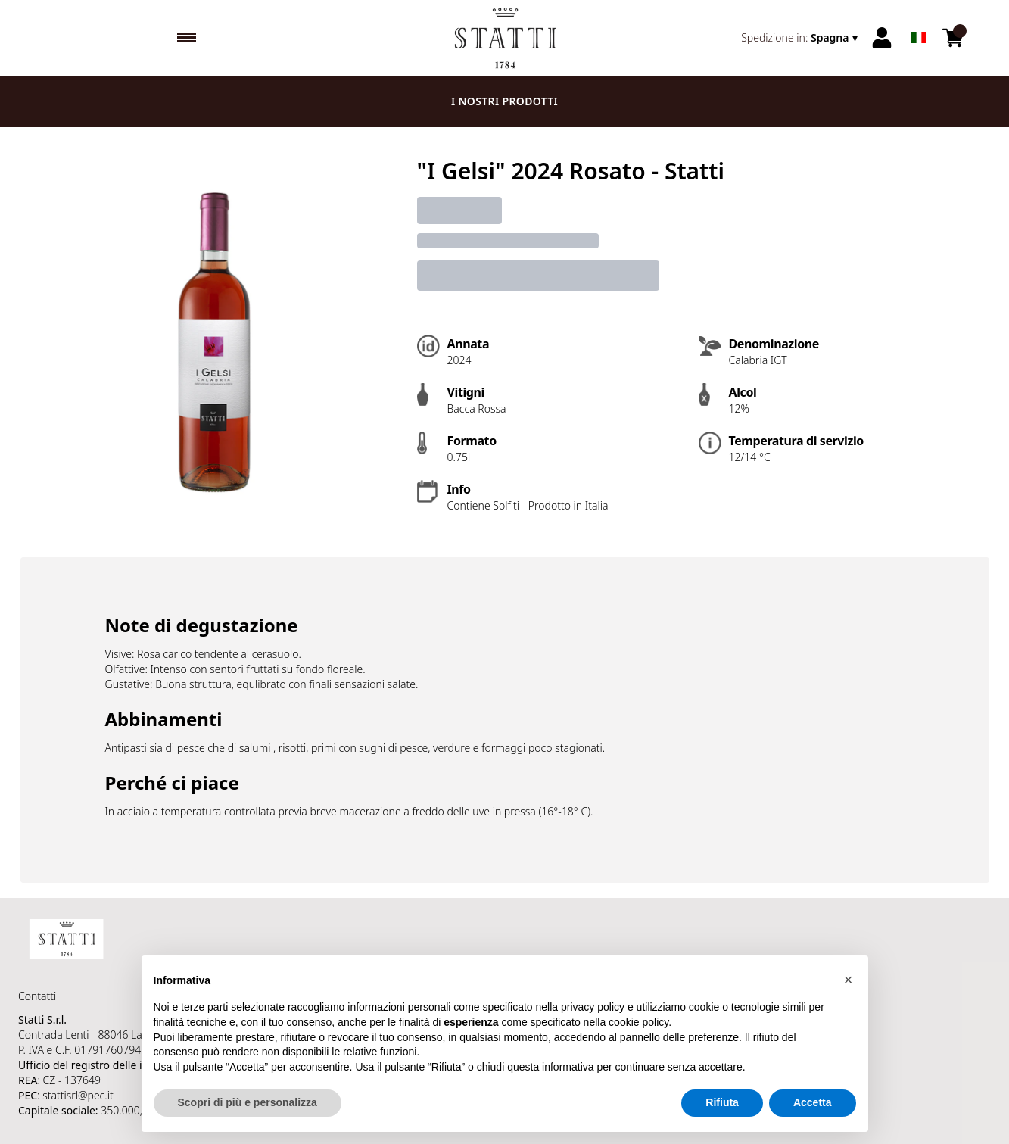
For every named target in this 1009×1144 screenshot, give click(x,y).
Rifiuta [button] (722, 1103)
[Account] (881, 37)
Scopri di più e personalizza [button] (247, 1103)
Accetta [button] (812, 1103)
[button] (848, 980)
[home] (504, 38)
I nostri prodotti (504, 101)
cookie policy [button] (638, 1022)
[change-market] (800, 37)
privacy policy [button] (592, 1008)
